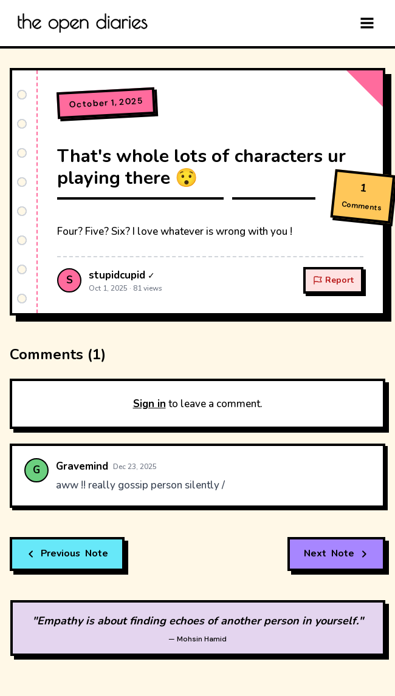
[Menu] (367, 23)
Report (333, 280)
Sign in (149, 404)
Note (69, 554)
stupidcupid (117, 275)
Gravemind (82, 466)
